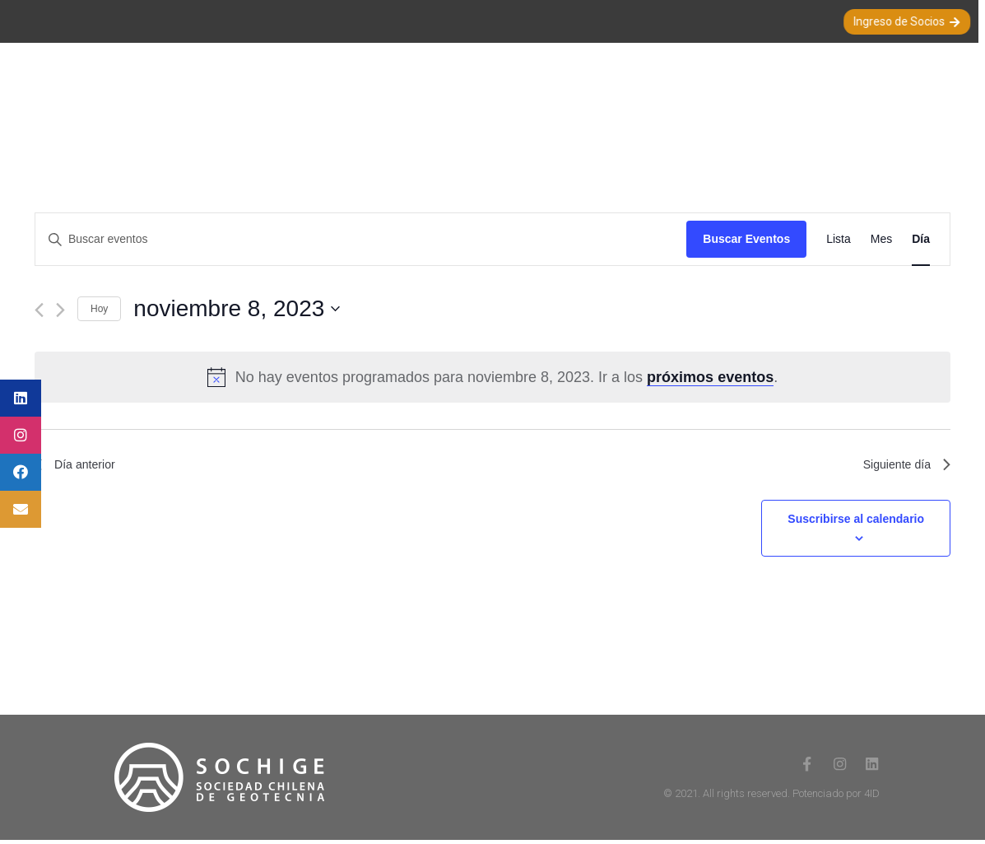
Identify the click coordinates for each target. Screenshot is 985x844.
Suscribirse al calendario (856, 522)
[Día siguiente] (60, 310)
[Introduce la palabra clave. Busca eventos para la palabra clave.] (360, 239)
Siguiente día (902, 466)
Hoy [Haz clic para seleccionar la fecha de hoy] (99, 309)
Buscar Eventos (746, 238)
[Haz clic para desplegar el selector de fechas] (541, 308)
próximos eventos (710, 377)
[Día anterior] (39, 310)
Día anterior (79, 466)
